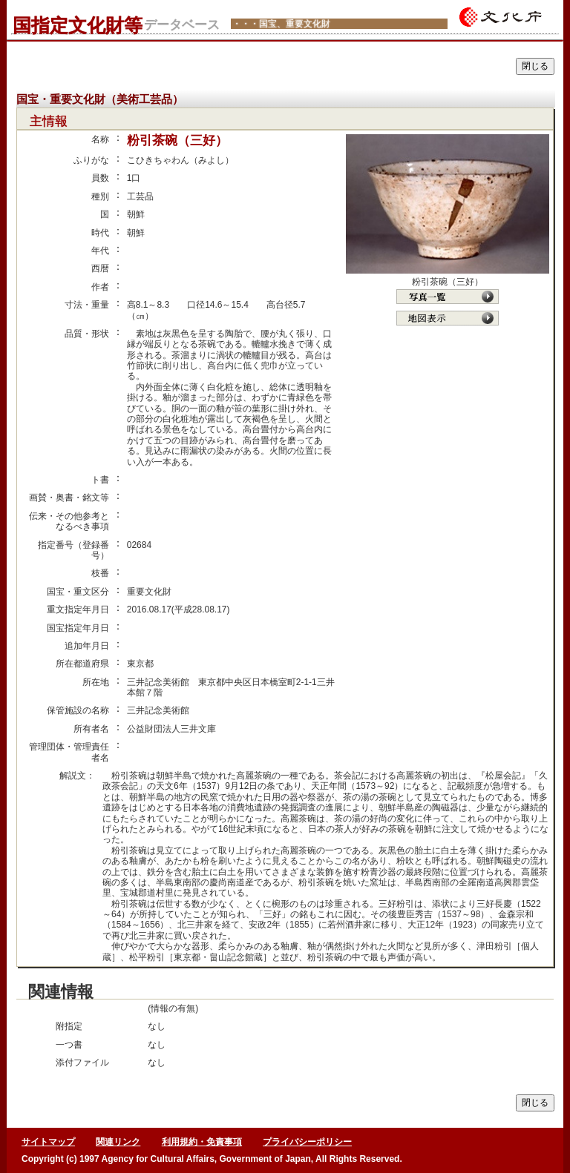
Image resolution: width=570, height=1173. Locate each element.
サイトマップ (48, 1142)
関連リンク (118, 1142)
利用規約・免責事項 (202, 1142)
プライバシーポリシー (307, 1142)
